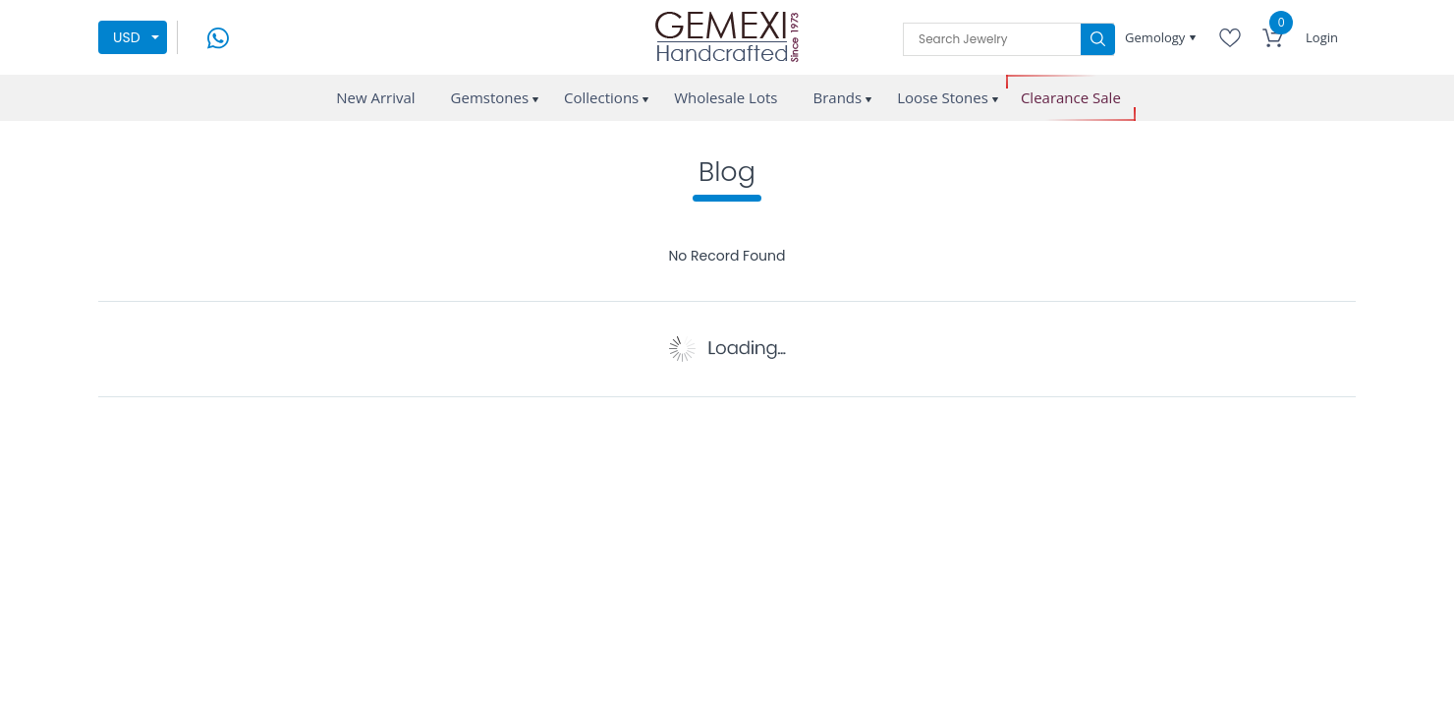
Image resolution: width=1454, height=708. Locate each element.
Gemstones (490, 97)
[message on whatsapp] (218, 36)
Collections (601, 97)
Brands (837, 97)
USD (126, 37)
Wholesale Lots (725, 97)
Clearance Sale (1071, 98)
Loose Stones (942, 97)
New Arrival (375, 97)
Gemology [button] (1157, 37)
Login (1322, 37)
